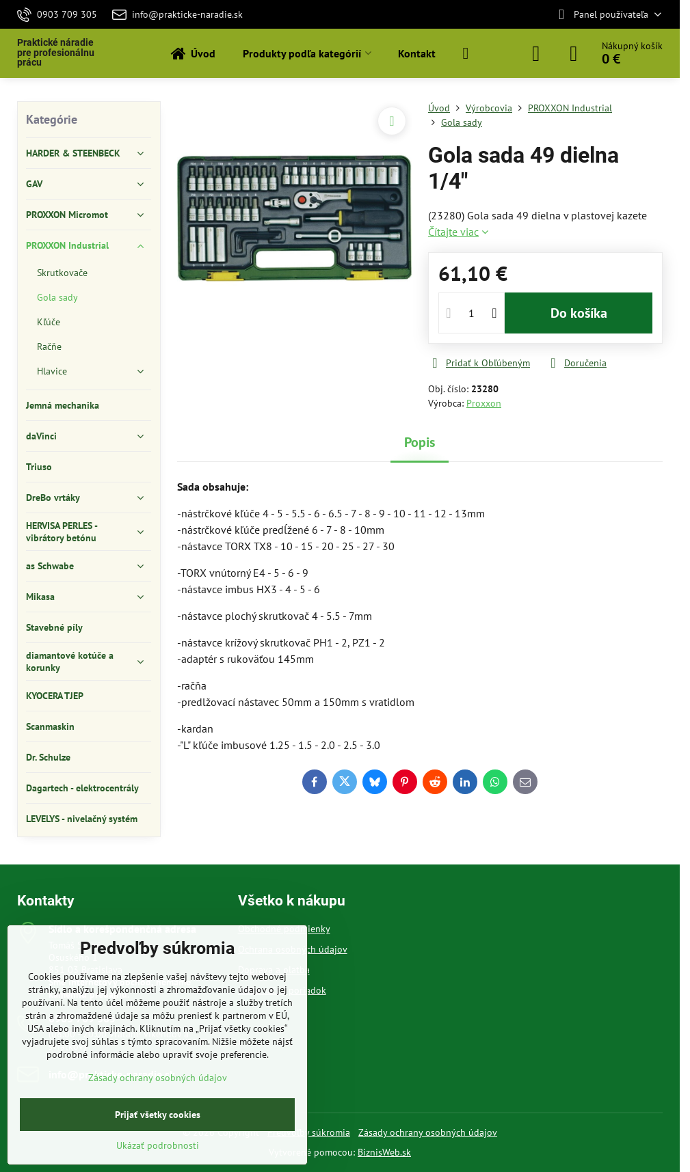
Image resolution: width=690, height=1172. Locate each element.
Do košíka (578, 313)
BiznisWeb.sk (384, 1152)
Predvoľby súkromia (308, 1132)
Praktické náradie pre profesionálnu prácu (55, 53)
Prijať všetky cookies (157, 1114)
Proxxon (483, 403)
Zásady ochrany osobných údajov (427, 1132)
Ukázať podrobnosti (157, 1145)
